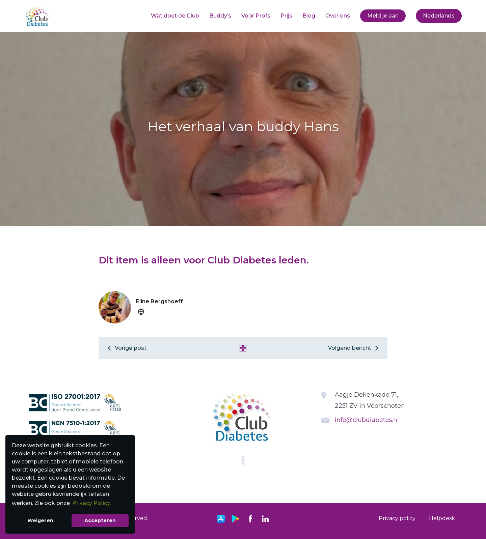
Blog (308, 15)
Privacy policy (397, 518)
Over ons (337, 15)
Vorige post (125, 348)
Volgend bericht (354, 348)
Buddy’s (220, 15)
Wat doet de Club (175, 15)
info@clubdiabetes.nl (367, 420)
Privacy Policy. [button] (91, 503)
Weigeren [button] (40, 520)
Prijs (286, 15)
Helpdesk (442, 518)
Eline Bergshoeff (159, 301)
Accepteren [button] (100, 520)
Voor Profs (255, 15)
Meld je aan (383, 15)
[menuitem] (175, 16)
